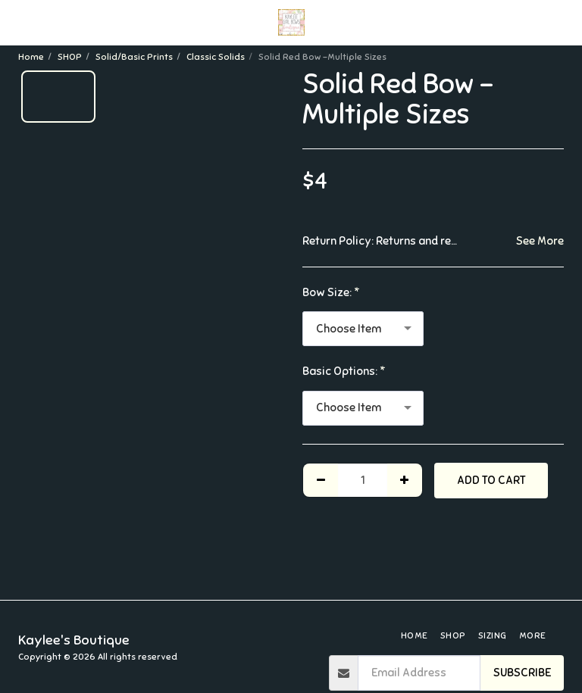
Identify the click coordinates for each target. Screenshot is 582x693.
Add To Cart (491, 480)
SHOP (70, 57)
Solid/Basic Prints (134, 57)
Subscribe (522, 672)
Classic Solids (215, 57)
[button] (17, 21)
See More (540, 241)
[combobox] (363, 328)
